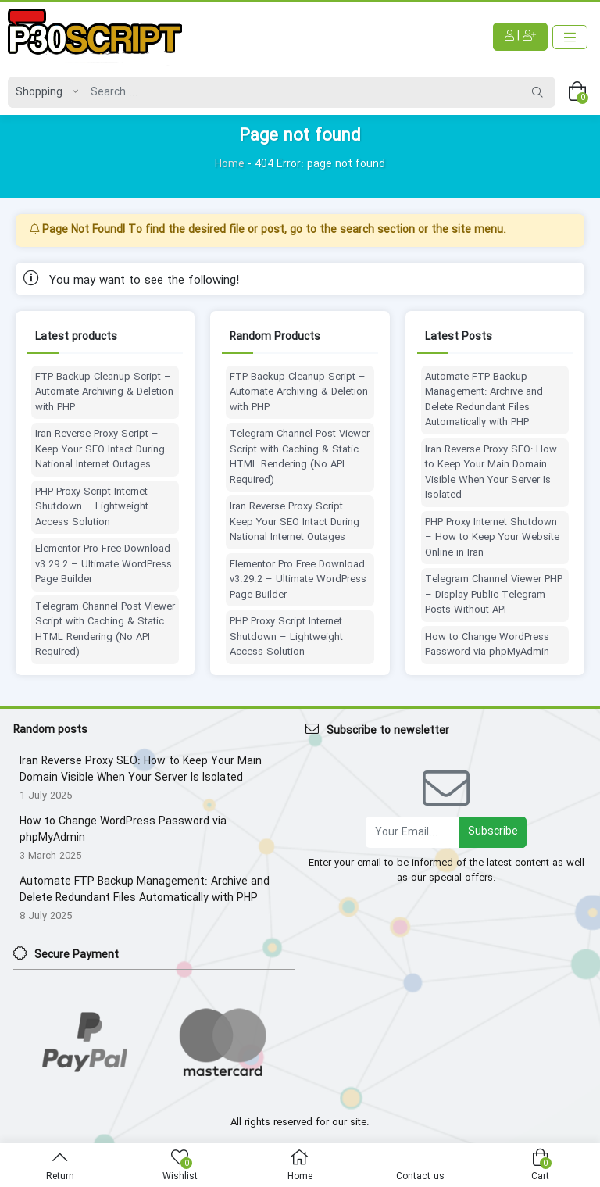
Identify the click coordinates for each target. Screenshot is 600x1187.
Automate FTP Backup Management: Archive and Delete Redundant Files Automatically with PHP (484, 400)
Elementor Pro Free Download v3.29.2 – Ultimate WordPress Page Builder (103, 565)
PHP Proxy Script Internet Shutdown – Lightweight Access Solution (91, 507)
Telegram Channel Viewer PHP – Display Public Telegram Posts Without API (493, 595)
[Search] (301, 92)
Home (230, 164)
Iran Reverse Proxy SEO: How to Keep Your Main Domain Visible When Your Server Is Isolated (491, 472)
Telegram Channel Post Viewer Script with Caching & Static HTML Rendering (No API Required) (105, 629)
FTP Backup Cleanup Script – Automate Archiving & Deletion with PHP (104, 393)
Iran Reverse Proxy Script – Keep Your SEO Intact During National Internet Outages (100, 450)
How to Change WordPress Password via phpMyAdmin (487, 645)
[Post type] (43, 92)
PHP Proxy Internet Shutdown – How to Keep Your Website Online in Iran (492, 538)
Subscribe (493, 831)
